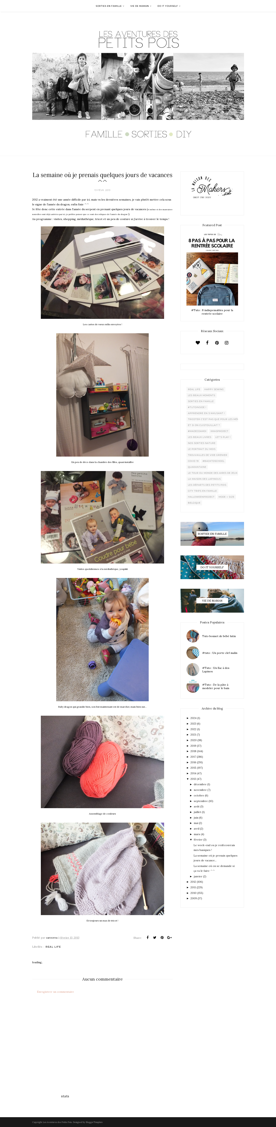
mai (196, 823)
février (198, 839)
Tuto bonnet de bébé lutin (219, 636)
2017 (193, 756)
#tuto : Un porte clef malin (219, 653)
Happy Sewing (214, 389)
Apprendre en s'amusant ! (206, 413)
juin (196, 817)
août (197, 806)
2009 (193, 898)
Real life (53, 946)
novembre (200, 790)
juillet (197, 812)
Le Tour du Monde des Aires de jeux (212, 473)
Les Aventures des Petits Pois (57, 1122)
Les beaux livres (199, 437)
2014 (193, 773)
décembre (200, 784)
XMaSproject (219, 431)
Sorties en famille (201, 401)
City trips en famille (202, 491)
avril (196, 828)
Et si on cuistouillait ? (204, 425)
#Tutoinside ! (197, 407)
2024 (193, 718)
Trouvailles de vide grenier (207, 455)
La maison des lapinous (204, 479)
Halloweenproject (201, 496)
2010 (193, 893)
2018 (193, 751)
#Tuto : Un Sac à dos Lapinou (215, 669)
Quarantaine (197, 467)
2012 (193, 881)
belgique (194, 502)
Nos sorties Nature (202, 443)
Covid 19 (193, 461)
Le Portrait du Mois (202, 449)
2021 (193, 734)
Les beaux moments (201, 395)
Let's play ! (223, 437)
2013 (193, 779)
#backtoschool (213, 461)
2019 (193, 745)
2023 (193, 723)
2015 (193, 767)
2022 (193, 729)
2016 (193, 762)
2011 (193, 887)
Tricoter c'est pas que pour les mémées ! (216, 419)
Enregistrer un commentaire (55, 991)
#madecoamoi (197, 431)
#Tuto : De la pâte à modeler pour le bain (215, 686)
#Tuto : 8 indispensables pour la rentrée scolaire (212, 311)
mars (197, 834)
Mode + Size (226, 496)
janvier (198, 876)
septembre (201, 801)
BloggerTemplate (94, 1122)
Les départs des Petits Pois (207, 485)
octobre (199, 795)
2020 (193, 740)
